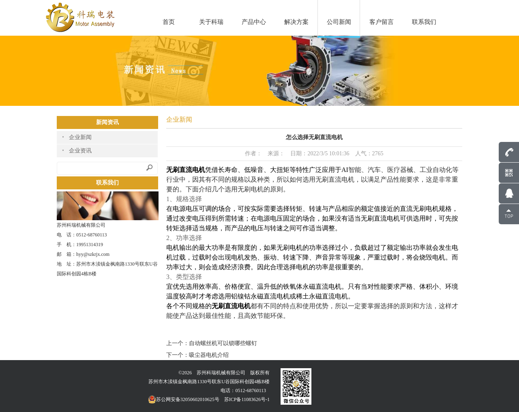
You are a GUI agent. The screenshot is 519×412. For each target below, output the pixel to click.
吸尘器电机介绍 (209, 355)
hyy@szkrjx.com (92, 254)
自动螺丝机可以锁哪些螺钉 (223, 343)
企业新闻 (80, 137)
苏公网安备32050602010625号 (183, 399)
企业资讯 (80, 151)
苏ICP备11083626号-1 (247, 399)
